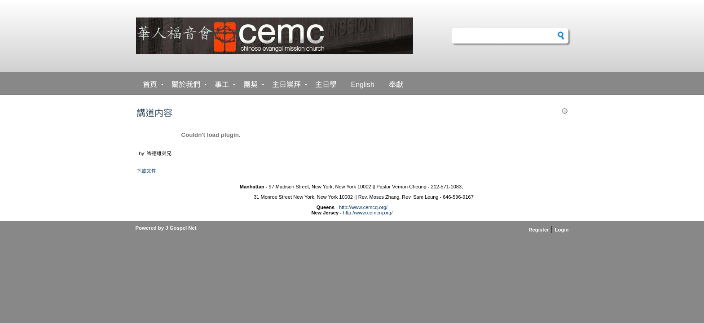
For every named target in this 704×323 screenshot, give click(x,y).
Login (562, 229)
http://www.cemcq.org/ (363, 207)
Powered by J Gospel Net (166, 228)
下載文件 (146, 171)
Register (538, 229)
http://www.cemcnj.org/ (368, 212)
